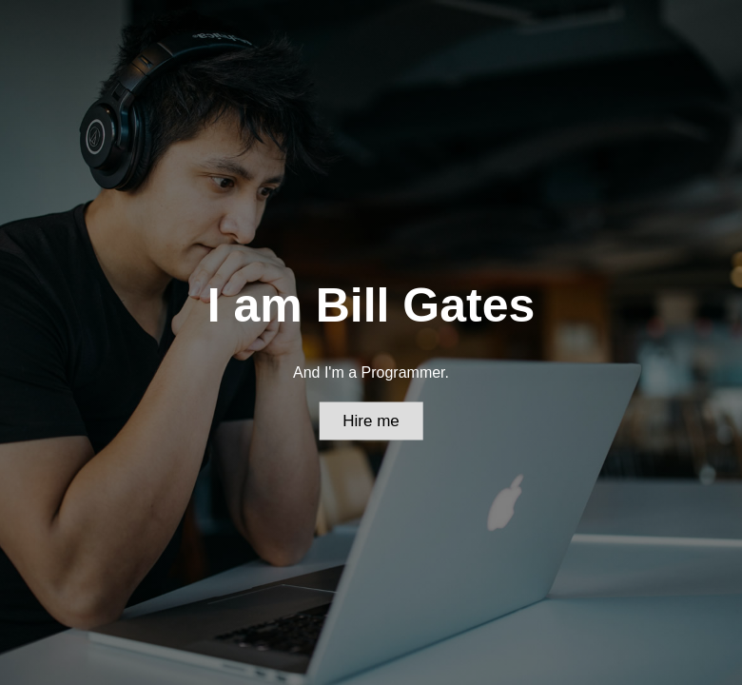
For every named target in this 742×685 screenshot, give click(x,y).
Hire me (371, 421)
